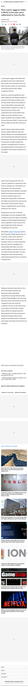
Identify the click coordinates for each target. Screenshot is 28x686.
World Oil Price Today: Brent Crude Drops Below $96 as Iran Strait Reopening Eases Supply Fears (12, 469)
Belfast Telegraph (15, 232)
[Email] (17, 24)
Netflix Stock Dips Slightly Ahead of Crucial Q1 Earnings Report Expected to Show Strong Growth (13, 611)
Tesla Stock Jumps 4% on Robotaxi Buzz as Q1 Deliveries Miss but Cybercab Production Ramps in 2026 (13, 494)
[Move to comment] (20, 24)
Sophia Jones (6, 19)
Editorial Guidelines (20, 392)
